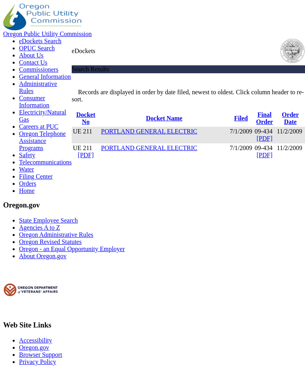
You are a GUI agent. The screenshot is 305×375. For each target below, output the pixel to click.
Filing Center (36, 176)
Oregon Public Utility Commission (47, 33)
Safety (27, 155)
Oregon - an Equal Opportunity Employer (72, 249)
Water (26, 169)
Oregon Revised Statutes (50, 241)
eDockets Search (40, 41)
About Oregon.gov (43, 256)
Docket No (85, 118)
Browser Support (40, 354)
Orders (27, 183)
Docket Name (164, 118)
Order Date (290, 118)
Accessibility (35, 340)
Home (26, 190)
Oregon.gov (34, 347)
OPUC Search (37, 48)
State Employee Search (48, 220)
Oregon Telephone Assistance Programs (42, 140)
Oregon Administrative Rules (56, 234)
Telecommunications (45, 162)
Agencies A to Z (39, 227)
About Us (31, 55)
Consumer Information (34, 102)
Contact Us (33, 62)
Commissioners (39, 69)
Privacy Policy (37, 361)
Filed (241, 118)
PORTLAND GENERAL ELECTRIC (149, 131)
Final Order (264, 118)
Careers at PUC (39, 126)
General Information (45, 76)
